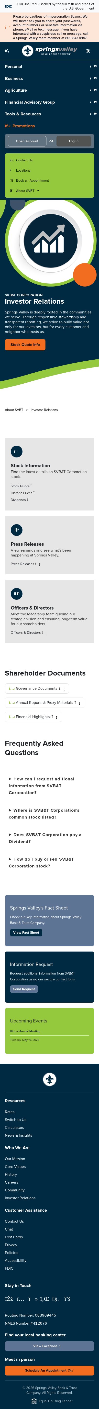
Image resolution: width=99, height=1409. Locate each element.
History (11, 1174)
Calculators (14, 1127)
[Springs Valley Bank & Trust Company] (49, 51)
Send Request (24, 989)
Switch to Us (15, 1119)
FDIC (9, 1268)
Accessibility (15, 1260)
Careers (11, 1182)
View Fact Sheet (26, 932)
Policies (11, 1252)
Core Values (15, 1166)
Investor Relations (20, 1198)
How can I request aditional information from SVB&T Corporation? (41, 786)
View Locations (49, 1345)
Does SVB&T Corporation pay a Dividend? (45, 838)
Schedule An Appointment (49, 1370)
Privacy (11, 1245)
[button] (10, 51)
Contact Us (14, 1221)
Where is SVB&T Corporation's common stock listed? (44, 813)
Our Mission (15, 1159)
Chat (9, 1229)
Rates (9, 1112)
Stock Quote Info (25, 344)
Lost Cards (14, 1237)
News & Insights (18, 1135)
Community (15, 1190)
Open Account (27, 141)
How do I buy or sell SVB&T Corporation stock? (41, 862)
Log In (73, 141)
